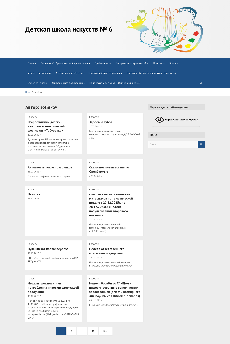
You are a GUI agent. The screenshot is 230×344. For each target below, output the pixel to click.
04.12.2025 (95, 300)
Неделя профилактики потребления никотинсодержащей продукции (53, 287)
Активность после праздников (50, 167)
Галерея (174, 63)
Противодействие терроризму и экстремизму (151, 73)
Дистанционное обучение (70, 73)
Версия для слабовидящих (176, 119)
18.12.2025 (33, 253)
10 (93, 331)
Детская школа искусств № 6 (69, 28)
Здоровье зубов (100, 122)
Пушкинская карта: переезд (48, 249)
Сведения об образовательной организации (64, 63)
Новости (157, 63)
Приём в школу (103, 63)
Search (201, 144)
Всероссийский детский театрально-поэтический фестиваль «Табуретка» (46, 126)
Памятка (34, 194)
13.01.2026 (33, 171)
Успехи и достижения (39, 73)
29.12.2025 (95, 175)
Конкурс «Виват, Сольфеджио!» (68, 82)
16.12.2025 (95, 257)
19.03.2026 (33, 134)
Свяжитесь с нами (37, 82)
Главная (32, 63)
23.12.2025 (33, 198)
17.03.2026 (94, 126)
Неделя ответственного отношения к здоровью (106, 251)
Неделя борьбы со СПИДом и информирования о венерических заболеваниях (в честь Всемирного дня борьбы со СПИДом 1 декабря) (114, 289)
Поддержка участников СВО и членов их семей (115, 82)
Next (105, 331)
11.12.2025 (33, 296)
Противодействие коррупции (104, 73)
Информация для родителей (131, 63)
